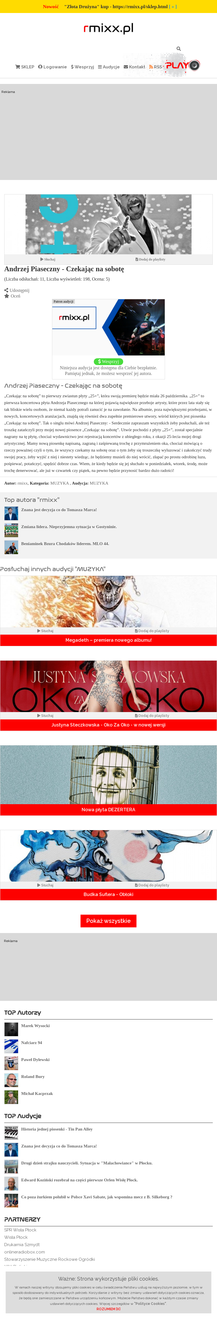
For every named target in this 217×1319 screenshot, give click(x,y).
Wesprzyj (82, 67)
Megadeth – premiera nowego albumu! (109, 640)
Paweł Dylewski (35, 1059)
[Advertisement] (108, 132)
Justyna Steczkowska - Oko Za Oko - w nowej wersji (108, 725)
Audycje (109, 67)
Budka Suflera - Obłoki (108, 894)
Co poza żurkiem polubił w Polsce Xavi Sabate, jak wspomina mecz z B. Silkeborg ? (96, 1197)
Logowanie (52, 67)
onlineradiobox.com (24, 1252)
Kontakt (134, 67)
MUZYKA (59, 483)
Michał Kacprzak (37, 1093)
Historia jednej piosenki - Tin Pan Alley (57, 1129)
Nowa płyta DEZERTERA (108, 809)
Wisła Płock (16, 1237)
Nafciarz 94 (31, 1042)
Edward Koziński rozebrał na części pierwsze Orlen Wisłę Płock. (79, 1180)
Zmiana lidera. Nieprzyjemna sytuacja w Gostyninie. (69, 526)
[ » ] (173, 6)
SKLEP (24, 67)
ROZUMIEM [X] (108, 1309)
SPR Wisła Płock (20, 1230)
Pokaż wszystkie (108, 920)
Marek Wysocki (35, 1025)
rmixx (23, 483)
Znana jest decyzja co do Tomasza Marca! (59, 509)
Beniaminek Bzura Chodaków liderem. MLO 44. (65, 543)
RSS (155, 67)
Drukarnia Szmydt (22, 1244)
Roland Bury (33, 1076)
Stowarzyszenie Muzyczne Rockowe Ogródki (49, 1259)
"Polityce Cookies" (150, 1304)
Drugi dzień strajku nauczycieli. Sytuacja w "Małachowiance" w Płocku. (87, 1163)
